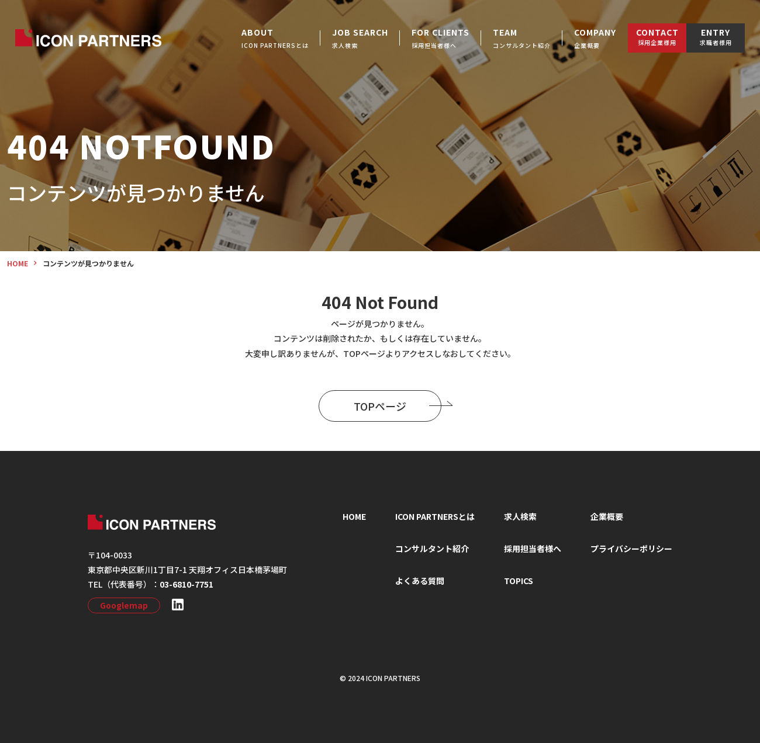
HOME (354, 516)
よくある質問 (419, 580)
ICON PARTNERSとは (435, 516)
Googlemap (124, 605)
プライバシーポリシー (631, 548)
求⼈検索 (520, 516)
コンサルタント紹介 (432, 548)
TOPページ (397, 406)
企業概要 (606, 516)
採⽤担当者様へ (532, 548)
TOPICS (518, 580)
